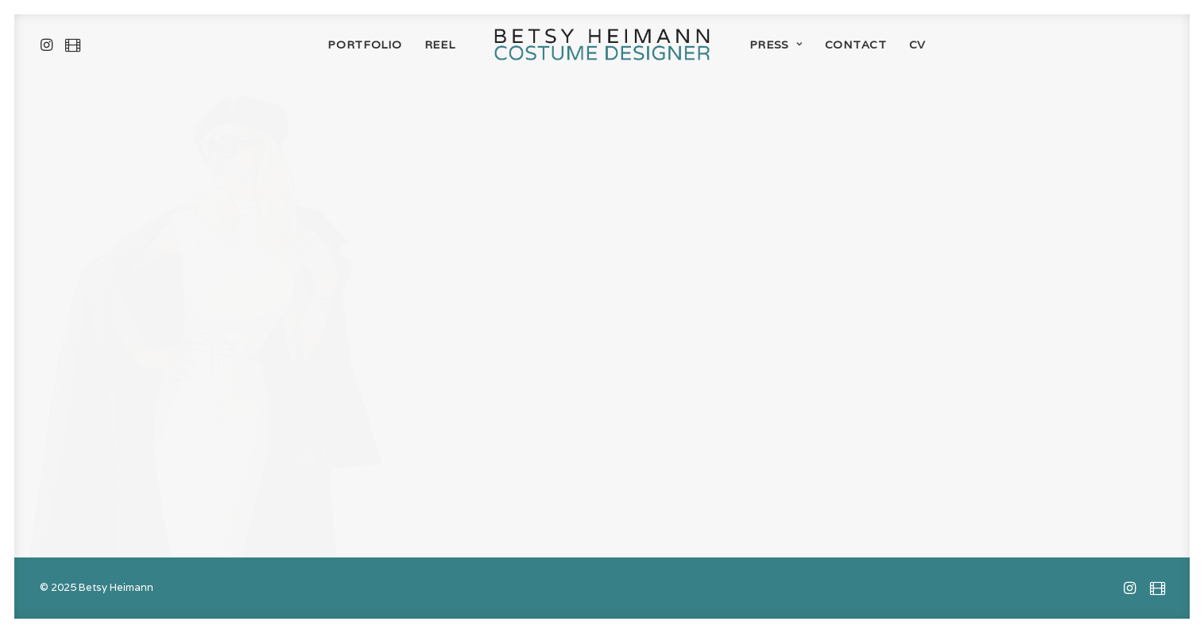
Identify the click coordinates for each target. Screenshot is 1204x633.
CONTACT (856, 44)
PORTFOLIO (364, 44)
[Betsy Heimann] (601, 44)
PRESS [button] (776, 44)
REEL (439, 44)
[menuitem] (50, 44)
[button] (50, 44)
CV (917, 44)
